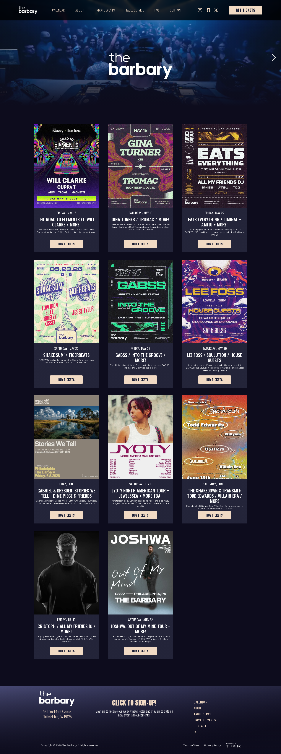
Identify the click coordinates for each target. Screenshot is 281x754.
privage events (205, 720)
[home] (28, 10)
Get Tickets (245, 10)
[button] (273, 57)
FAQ (196, 732)
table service (135, 10)
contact (176, 10)
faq (157, 10)
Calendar (58, 10)
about (79, 10)
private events (105, 10)
